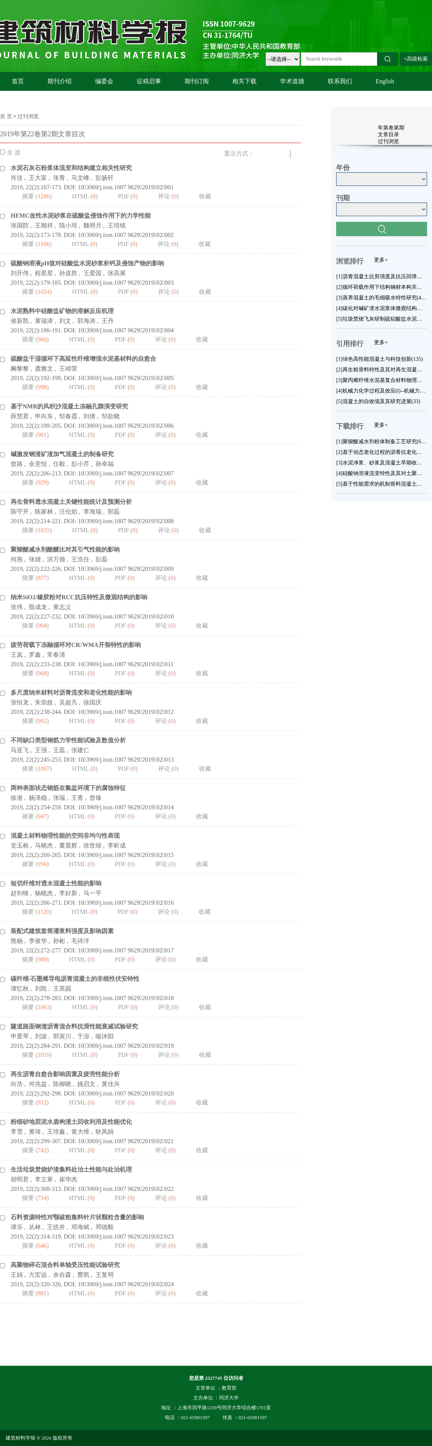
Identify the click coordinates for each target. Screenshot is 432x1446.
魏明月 (92, 225)
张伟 (17, 607)
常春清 (56, 654)
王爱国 (92, 273)
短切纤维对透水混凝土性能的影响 (56, 883)
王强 (41, 750)
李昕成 (117, 845)
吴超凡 (68, 702)
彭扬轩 (104, 178)
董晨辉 (68, 845)
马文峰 (80, 178)
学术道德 (292, 81)
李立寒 (44, 1179)
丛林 (35, 1227)
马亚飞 (20, 750)
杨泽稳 (38, 798)
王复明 (104, 1274)
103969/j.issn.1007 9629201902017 (126, 950)
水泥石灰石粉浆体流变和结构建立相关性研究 (71, 168)
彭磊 (101, 559)
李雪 (17, 1131)
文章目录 (388, 134)
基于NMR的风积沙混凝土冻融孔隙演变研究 (69, 406)
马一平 (92, 893)
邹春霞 (68, 416)
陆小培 (68, 225)
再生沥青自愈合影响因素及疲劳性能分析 (65, 1074)
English (385, 81)
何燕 (17, 559)
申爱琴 (20, 1036)
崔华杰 (68, 1179)
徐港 (17, 798)
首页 (18, 81)
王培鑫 (56, 1131)
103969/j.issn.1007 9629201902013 (126, 759)
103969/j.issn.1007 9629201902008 (126, 521)
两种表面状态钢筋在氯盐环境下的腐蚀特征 (68, 788)
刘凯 (41, 988)
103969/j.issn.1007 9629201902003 (126, 282)
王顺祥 (44, 225)
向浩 (17, 1084)
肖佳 (17, 178)
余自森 (62, 1274)
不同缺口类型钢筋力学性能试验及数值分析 (68, 740)
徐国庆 (92, 702)
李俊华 (38, 941)
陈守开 (20, 511)
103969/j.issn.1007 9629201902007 (126, 473)
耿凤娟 (104, 1131)
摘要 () (37, 196)
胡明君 (20, 1179)
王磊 (59, 750)
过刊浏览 (28, 116)
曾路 (17, 464)
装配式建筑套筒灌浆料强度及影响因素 (62, 931)
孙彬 (59, 941)
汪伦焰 (68, 511)
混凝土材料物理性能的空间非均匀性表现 (65, 835)
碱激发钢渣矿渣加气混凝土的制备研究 (62, 454)
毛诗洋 (80, 941)
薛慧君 (20, 416)
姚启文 (86, 1084)
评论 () (168, 196)
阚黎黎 (20, 368)
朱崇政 (44, 702)
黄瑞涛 (44, 321)
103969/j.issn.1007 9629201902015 (126, 855)
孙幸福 (104, 464)
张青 (59, 178)
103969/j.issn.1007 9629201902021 (126, 1141)
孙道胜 (68, 273)
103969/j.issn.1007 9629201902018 (126, 998)
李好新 (68, 893)
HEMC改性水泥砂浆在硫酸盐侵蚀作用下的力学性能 (81, 215)
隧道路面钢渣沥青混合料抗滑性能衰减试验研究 (74, 1026)
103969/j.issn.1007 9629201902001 (126, 187)
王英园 (62, 988)
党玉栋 (20, 845)
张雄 (35, 559)
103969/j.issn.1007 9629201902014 (126, 807)
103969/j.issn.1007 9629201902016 (126, 902)
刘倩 (89, 416)
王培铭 (117, 225)
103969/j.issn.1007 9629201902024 (126, 1284)
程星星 (44, 273)
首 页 (6, 116)
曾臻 (95, 798)
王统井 (56, 1227)
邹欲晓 (111, 416)
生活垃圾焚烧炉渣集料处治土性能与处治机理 (71, 1169)
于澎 (83, 1036)
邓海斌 (80, 1227)
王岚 (17, 654)
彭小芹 (80, 464)
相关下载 (244, 81)
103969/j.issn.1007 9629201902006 (126, 425)
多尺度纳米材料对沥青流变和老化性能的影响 (71, 692)
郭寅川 (62, 1036)
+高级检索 (416, 59)
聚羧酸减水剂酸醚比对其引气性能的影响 (65, 549)
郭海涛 (86, 321)
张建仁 (80, 750)
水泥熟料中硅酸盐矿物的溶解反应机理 (62, 311)
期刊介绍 (59, 81)
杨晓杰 (44, 893)
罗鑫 (35, 654)
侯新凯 (20, 321)
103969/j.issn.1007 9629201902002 (126, 235)
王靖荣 (68, 368)
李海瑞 (92, 511)
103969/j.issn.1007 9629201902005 (126, 378)
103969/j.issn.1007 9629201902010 (126, 616)
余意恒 (38, 464)
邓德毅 (104, 1227)
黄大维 (80, 1131)
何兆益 (38, 1084)
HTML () (84, 196)
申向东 (44, 416)
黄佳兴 (111, 1084)
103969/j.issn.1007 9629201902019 (126, 1045)
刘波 (41, 1036)
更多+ (381, 260)
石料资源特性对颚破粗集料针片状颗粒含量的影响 (77, 1217)
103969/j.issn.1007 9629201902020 (126, 1093)
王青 (77, 798)
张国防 (20, 225)
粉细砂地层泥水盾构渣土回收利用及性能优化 (71, 1122)
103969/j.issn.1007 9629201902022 (126, 1189)
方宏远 (38, 1274)
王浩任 (80, 559)
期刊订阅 (197, 81)
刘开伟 (20, 273)
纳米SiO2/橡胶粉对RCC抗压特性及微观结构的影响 (79, 597)
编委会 (104, 81)
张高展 (117, 273)
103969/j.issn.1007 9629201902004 (126, 330)
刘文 (65, 321)
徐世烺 (92, 845)
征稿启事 (149, 81)
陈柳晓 (62, 1084)
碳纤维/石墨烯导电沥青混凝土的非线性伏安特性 (75, 978)
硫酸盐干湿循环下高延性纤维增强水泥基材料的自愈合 (83, 358)
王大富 (38, 178)
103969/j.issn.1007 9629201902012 (126, 712)
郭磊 (114, 511)
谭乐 (17, 1227)
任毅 (59, 464)
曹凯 (83, 1274)
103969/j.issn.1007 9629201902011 (126, 664)
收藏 (205, 196)
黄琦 (35, 1131)
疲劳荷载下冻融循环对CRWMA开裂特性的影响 (76, 645)
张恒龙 (20, 702)
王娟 (17, 1274)
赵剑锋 (20, 893)
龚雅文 (44, 368)
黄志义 (62, 607)
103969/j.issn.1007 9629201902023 (126, 1236)
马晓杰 (44, 845)
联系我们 (340, 81)
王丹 (108, 321)
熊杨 (17, 941)
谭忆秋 (20, 988)
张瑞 (59, 798)
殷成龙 (38, 607)
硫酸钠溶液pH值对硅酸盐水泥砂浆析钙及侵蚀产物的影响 (87, 263)
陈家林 (44, 511)
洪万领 (56, 559)
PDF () (128, 196)
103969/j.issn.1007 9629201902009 (126, 569)
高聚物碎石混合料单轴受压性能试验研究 (65, 1265)
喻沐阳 (104, 1036)
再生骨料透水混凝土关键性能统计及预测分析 (71, 502)
